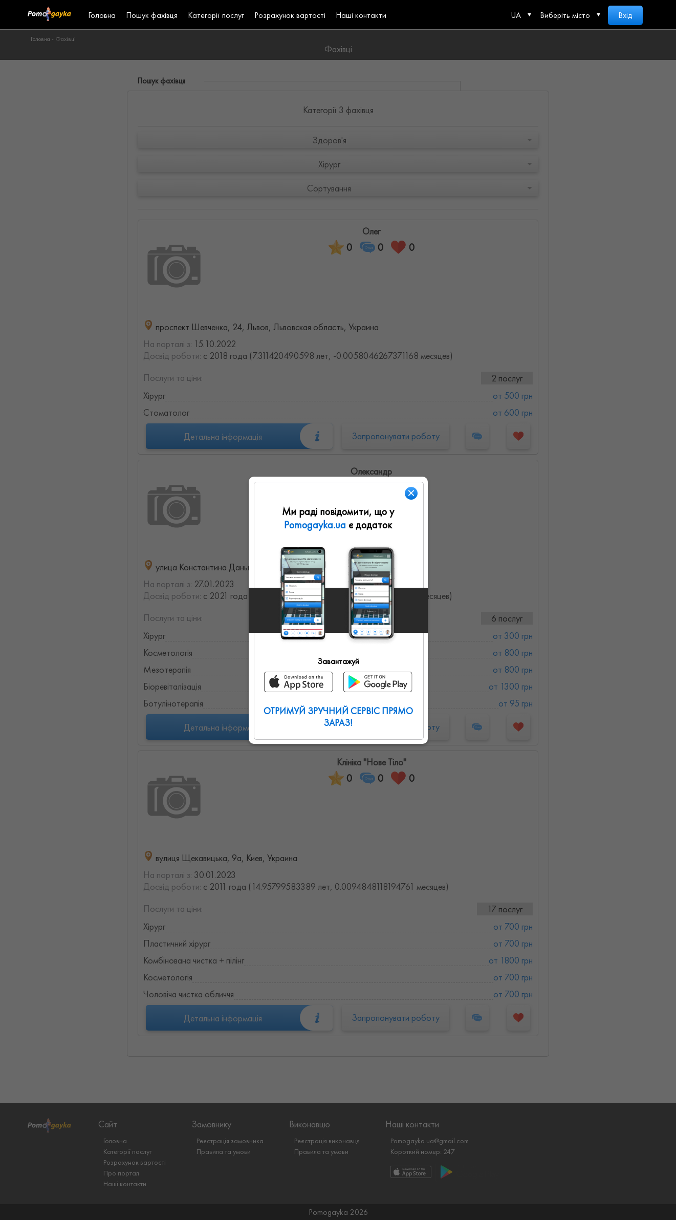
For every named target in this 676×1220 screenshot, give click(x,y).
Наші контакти (361, 15)
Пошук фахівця (152, 15)
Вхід (625, 15)
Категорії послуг (216, 15)
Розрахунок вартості (289, 15)
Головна (102, 15)
